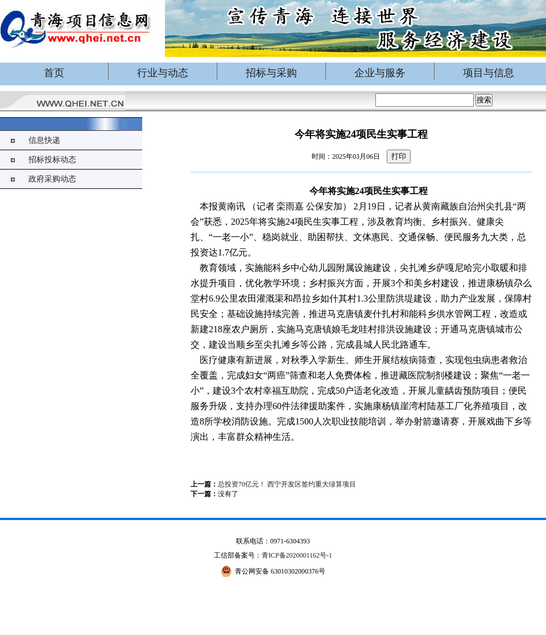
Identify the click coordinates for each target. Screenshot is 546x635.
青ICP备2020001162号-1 (297, 555)
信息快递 (44, 140)
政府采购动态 (52, 179)
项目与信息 (488, 73)
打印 (398, 156)
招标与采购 (271, 73)
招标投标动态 (52, 159)
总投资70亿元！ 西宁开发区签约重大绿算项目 (287, 484)
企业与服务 (380, 73)
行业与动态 (162, 73)
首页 (54, 73)
